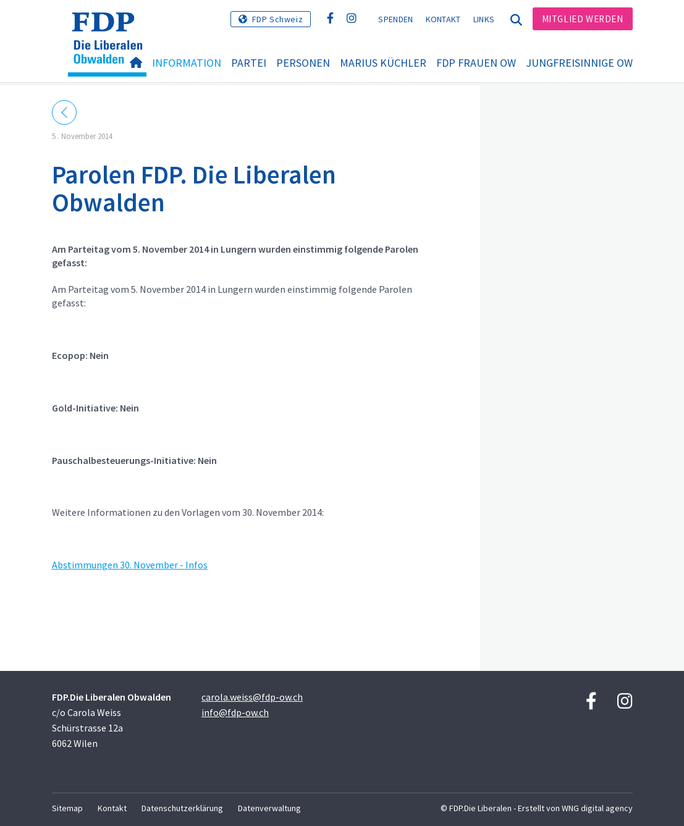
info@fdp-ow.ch (235, 712)
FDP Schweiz (277, 19)
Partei (248, 63)
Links (484, 19)
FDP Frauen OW (476, 63)
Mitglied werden (582, 19)
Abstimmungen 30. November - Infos (130, 564)
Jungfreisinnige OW (579, 63)
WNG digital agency (597, 808)
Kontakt (443, 19)
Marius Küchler (383, 63)
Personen (303, 63)
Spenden (395, 19)
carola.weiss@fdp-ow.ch (252, 697)
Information (186, 63)
